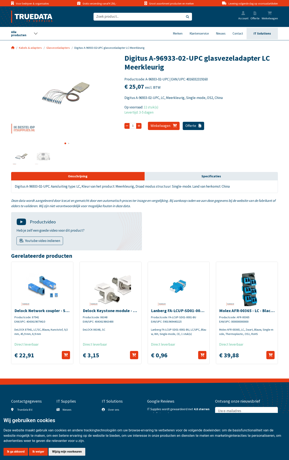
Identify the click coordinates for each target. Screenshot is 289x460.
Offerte (193, 125)
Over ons (113, 409)
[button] (243, 13)
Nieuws (221, 33)
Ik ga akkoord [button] (16, 451)
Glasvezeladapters (58, 48)
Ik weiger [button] (38, 451)
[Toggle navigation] (24, 33)
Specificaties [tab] (211, 176)
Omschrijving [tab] (78, 176)
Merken (178, 33)
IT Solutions (262, 33)
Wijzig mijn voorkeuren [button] (67, 451)
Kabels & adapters (30, 48)
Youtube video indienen (42, 240)
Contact (238, 33)
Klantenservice (199, 33)
